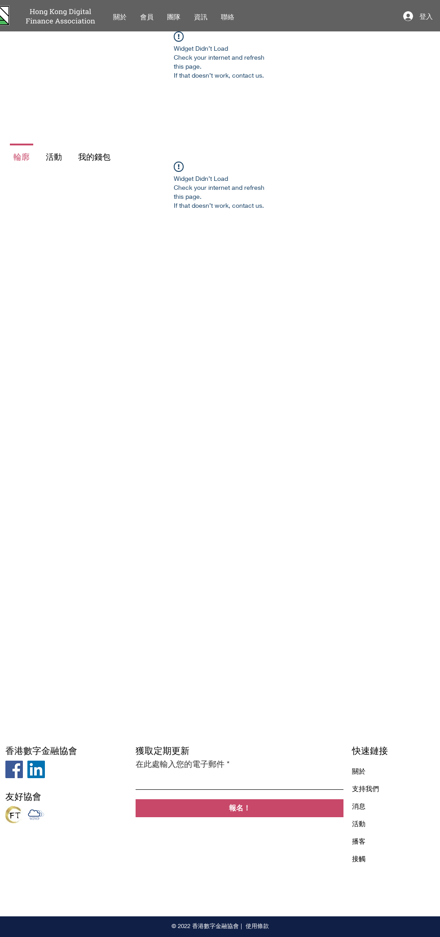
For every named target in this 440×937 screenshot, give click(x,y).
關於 (358, 771)
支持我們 (365, 788)
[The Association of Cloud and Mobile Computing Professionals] (36, 814)
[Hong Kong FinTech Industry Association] (14, 814)
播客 (358, 841)
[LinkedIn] (36, 769)
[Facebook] (14, 769)
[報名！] (239, 808)
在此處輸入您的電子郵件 (180, 764)
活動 (358, 823)
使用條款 (257, 925)
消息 (358, 806)
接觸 (358, 858)
